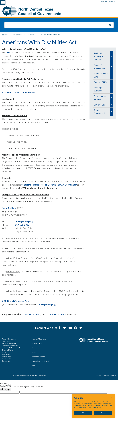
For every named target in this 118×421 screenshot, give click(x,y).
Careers (34, 352)
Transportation (18, 35)
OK (83, 413)
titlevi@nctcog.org (24, 221)
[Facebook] (60, 328)
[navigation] (103, 83)
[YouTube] (70, 328)
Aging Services (6, 341)
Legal (33, 365)
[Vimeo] (80, 328)
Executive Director (7, 350)
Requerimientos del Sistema (40, 361)
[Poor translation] (7, 389)
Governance (35, 348)
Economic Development (9, 343)
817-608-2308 (22, 225)
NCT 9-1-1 (5, 352)
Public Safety (6, 354)
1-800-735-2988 (56, 314)
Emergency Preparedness (10, 345)
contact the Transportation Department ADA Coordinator (49, 184)
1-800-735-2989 (31, 314)
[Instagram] (75, 328)
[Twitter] (64, 328)
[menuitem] (101, 56)
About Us (104, 1)
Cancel (103, 413)
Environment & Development (11, 348)
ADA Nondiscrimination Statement (18, 92)
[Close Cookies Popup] (111, 397)
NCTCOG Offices (37, 343)
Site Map (113, 376)
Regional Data (6, 356)
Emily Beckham (9, 208)
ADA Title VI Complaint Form (16, 301)
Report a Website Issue (39, 339)
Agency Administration (9, 339)
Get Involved (31, 35)
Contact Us (111, 1)
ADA (7, 52)
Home (6, 35)
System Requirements (38, 356)
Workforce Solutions (8, 359)
